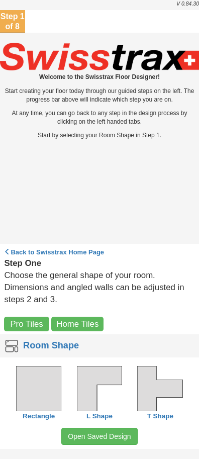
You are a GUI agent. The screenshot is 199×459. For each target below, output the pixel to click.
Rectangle (39, 416)
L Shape (99, 416)
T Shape (160, 416)
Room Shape (41, 345)
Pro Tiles (26, 324)
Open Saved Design (99, 436)
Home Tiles (77, 324)
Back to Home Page (54, 252)
